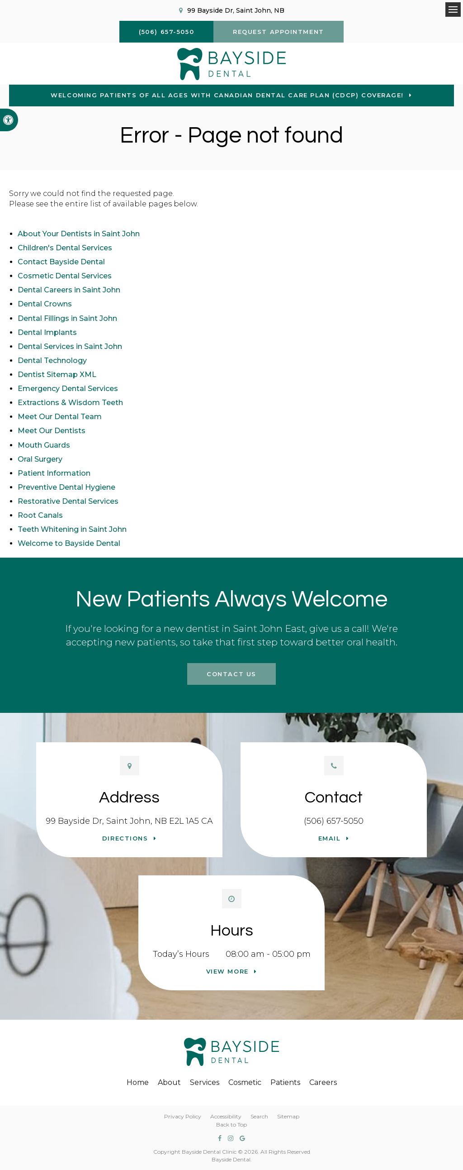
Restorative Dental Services (68, 501)
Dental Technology (52, 360)
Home (138, 1082)
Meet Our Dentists (51, 430)
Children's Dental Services (65, 248)
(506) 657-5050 (334, 821)
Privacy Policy (182, 1116)
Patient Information (54, 473)
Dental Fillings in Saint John (67, 318)
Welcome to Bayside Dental (69, 543)
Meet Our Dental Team (60, 416)
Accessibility (225, 1116)
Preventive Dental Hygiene (66, 487)
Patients (285, 1082)
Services (204, 1082)
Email (329, 838)
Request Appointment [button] (278, 31)
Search (259, 1116)
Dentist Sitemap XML (57, 374)
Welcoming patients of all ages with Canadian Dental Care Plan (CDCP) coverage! (227, 95)
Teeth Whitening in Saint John (72, 529)
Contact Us (231, 674)
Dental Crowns (45, 304)
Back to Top (231, 1124)
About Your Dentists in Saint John (79, 233)
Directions (125, 838)
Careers (323, 1082)
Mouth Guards (44, 445)
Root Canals (40, 515)
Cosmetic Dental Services (65, 276)
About (169, 1082)
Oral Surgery (40, 459)
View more (227, 971)
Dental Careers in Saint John (69, 290)
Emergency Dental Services (68, 388)
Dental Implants (47, 332)
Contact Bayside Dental (61, 262)
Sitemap (288, 1116)
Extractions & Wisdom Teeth (70, 402)
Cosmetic (244, 1082)
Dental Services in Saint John (70, 346)
